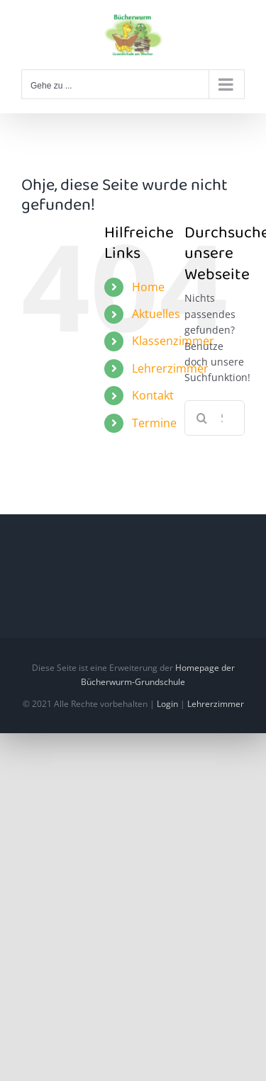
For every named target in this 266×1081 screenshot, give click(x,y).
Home (148, 287)
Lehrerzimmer (170, 368)
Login (167, 704)
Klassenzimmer (173, 341)
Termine (154, 423)
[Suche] (202, 418)
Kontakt (153, 395)
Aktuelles (156, 314)
